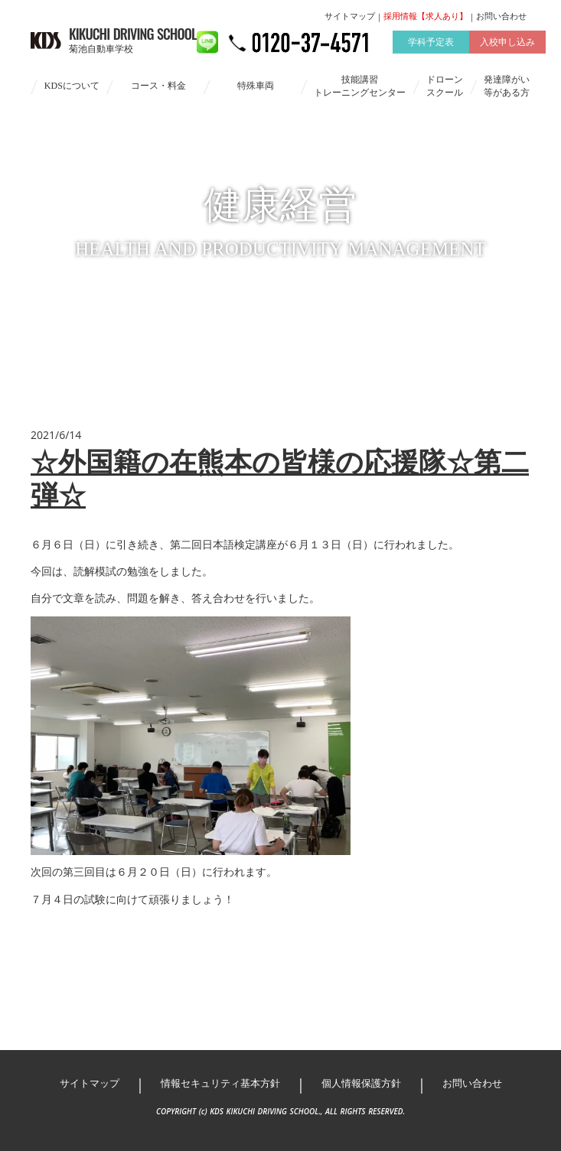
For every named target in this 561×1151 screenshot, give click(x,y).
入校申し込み (507, 42)
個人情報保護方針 (361, 1083)
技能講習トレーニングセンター (360, 86)
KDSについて (71, 85)
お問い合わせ (501, 16)
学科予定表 (431, 42)
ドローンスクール (444, 86)
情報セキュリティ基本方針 (220, 1083)
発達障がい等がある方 (507, 86)
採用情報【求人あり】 (425, 16)
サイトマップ (350, 16)
